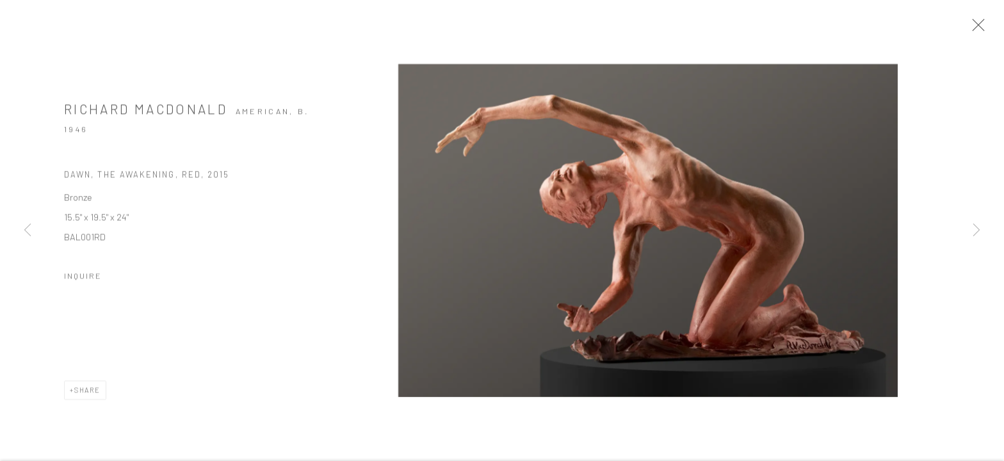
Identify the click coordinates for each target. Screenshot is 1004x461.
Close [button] (975, 28)
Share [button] (87, 391)
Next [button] (976, 230)
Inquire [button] (83, 277)
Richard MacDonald (145, 110)
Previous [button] (27, 230)
